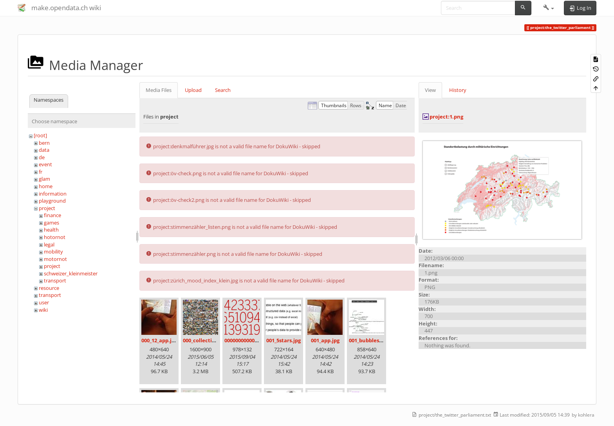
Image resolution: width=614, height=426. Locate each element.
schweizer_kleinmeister (71, 273)
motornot (55, 258)
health (51, 229)
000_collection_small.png (214, 340)
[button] (548, 8)
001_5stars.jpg (283, 340)
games (51, 222)
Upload (193, 89)
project (47, 208)
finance (52, 215)
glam (44, 178)
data (44, 149)
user (44, 302)
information (53, 193)
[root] (40, 135)
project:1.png (446, 116)
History (457, 89)
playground (52, 200)
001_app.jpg (325, 340)
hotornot (54, 237)
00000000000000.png (249, 340)
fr (40, 171)
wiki (43, 309)
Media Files (159, 89)
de (42, 157)
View (430, 89)
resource (49, 287)
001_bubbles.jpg (368, 340)
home (45, 186)
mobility (53, 251)
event (45, 164)
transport (55, 280)
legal (49, 244)
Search (223, 89)
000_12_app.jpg (159, 340)
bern (44, 142)
